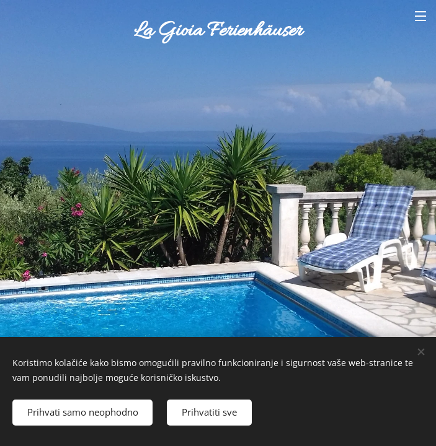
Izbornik (420, 16)
